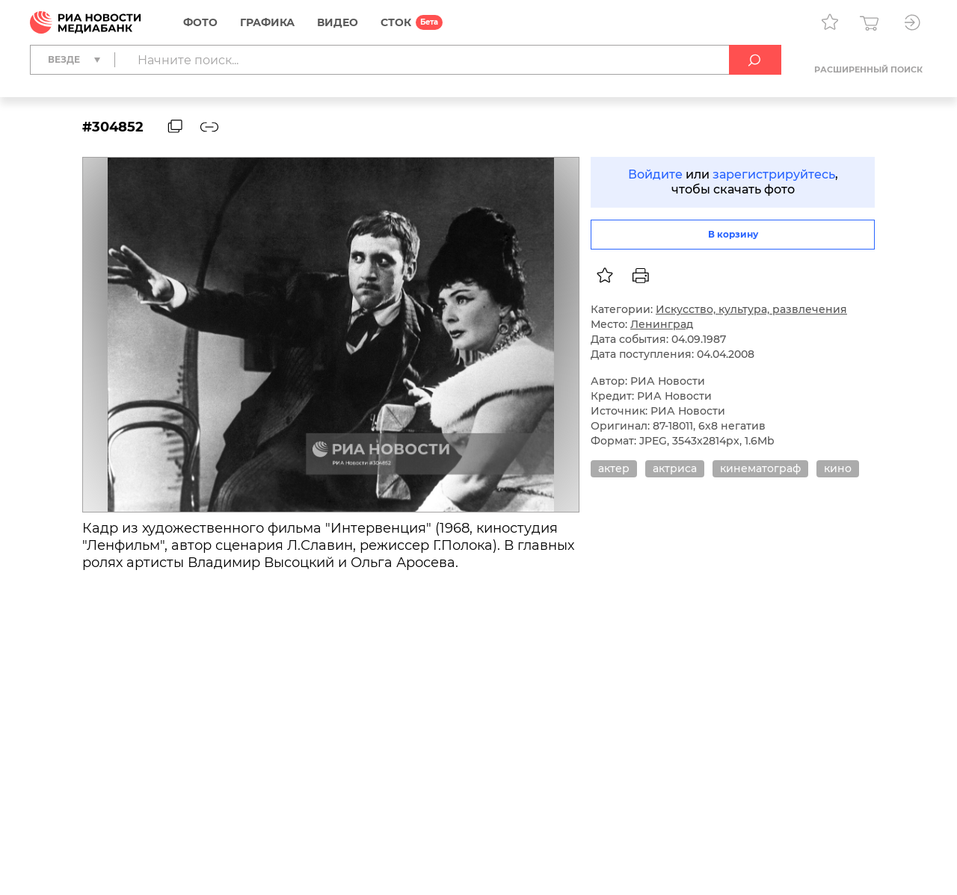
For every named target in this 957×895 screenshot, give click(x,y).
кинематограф (760, 468)
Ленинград (661, 324)
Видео (337, 22)
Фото (200, 22)
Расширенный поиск (868, 69)
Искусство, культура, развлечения (751, 309)
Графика (267, 22)
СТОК (396, 22)
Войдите (655, 174)
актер (614, 468)
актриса (675, 468)
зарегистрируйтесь (774, 174)
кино (838, 468)
